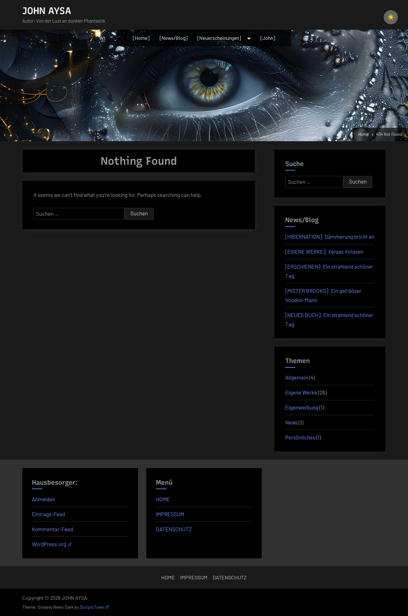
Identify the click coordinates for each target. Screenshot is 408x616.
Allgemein (296, 377)
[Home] (141, 38)
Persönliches (300, 437)
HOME (163, 499)
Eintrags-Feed (48, 514)
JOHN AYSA (46, 10)
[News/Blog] (173, 38)
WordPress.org (51, 544)
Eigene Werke (301, 392)
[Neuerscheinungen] (219, 38)
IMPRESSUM (170, 514)
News (291, 422)
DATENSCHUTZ (174, 529)
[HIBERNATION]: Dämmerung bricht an (330, 236)
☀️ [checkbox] (390, 17)
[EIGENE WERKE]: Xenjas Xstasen (324, 251)
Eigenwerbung (301, 407)
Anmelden (43, 499)
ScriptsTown (94, 607)
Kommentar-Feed (52, 529)
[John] (267, 38)
